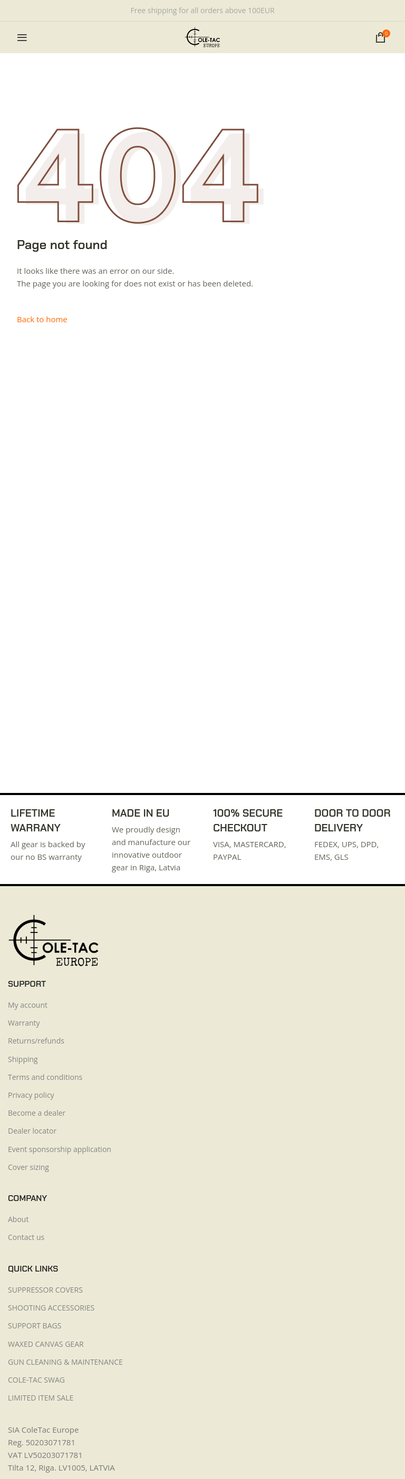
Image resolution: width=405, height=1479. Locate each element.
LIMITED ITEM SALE (40, 1398)
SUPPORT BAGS (34, 1326)
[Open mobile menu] (22, 37)
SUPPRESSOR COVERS (45, 1290)
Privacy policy (31, 1095)
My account (27, 1005)
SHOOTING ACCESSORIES (51, 1308)
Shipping (23, 1059)
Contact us (26, 1237)
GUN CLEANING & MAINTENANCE (65, 1362)
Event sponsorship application (59, 1149)
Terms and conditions (45, 1077)
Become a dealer (36, 1113)
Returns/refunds (36, 1041)
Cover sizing (28, 1167)
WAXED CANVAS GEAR (46, 1344)
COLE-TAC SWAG (36, 1380)
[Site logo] (202, 36)
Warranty (24, 1023)
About (18, 1219)
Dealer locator (32, 1131)
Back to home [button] (42, 319)
